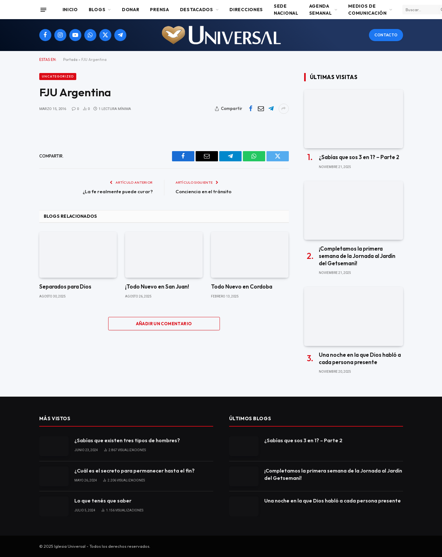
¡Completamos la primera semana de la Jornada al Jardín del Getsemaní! (357, 256)
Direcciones (246, 9)
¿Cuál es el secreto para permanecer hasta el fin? (134, 470)
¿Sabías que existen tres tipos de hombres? (127, 440)
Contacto (386, 35)
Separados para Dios (65, 286)
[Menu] (43, 9)
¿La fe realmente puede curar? (118, 191)
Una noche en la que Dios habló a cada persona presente (360, 358)
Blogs (97, 9)
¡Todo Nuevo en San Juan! (157, 286)
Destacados (196, 9)
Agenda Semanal (320, 9)
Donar (130, 9)
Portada (70, 59)
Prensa (159, 9)
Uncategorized (58, 76)
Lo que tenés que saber (102, 500)
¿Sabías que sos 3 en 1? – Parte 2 (359, 157)
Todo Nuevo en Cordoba (241, 286)
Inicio (70, 9)
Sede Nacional (286, 9)
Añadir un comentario (164, 323)
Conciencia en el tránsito (203, 191)
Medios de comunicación (367, 9)
